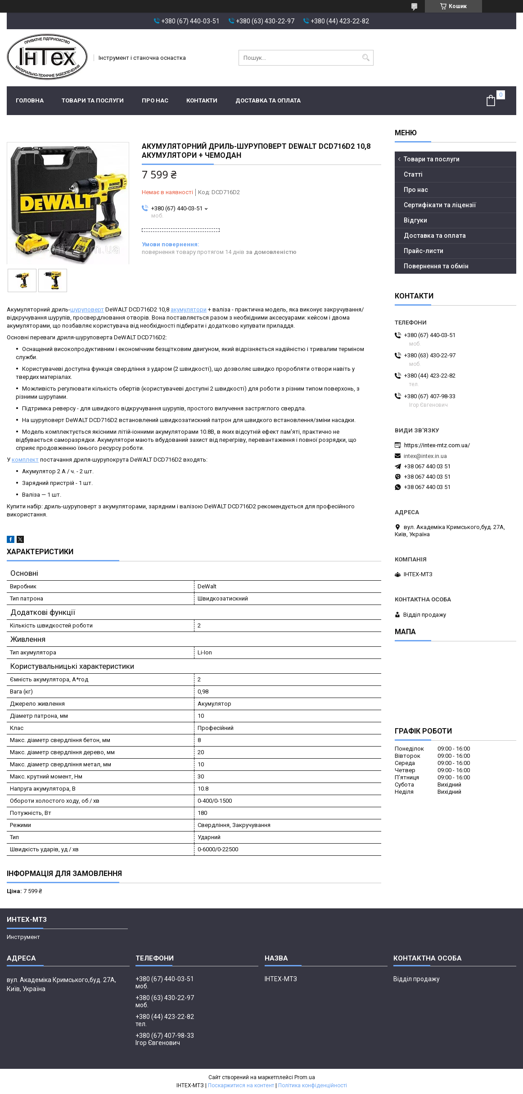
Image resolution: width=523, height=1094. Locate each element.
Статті (413, 174)
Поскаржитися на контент (241, 1085)
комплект (25, 459)
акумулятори (189, 309)
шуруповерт (87, 309)
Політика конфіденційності (312, 1085)
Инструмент (23, 937)
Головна (30, 100)
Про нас (155, 100)
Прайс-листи (423, 250)
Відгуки (415, 220)
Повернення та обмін (436, 266)
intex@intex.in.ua (425, 456)
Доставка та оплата (268, 100)
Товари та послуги (93, 100)
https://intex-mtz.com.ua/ (437, 445)
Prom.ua (304, 1077)
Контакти (201, 100)
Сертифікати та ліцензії (440, 205)
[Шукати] (366, 58)
